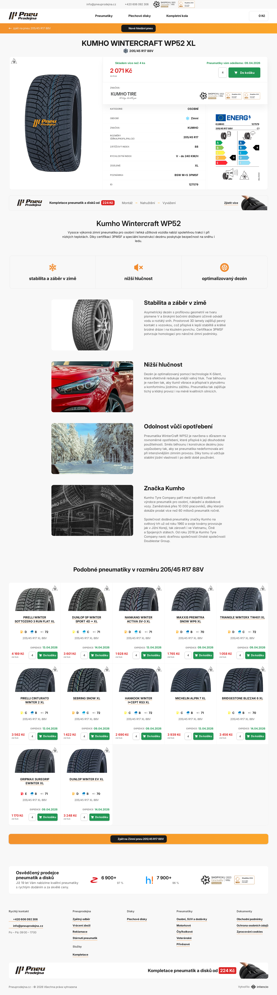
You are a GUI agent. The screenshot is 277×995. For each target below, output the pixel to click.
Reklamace (79, 931)
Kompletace (80, 954)
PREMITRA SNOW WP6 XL (190, 619)
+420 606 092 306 (26, 918)
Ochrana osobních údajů (252, 924)
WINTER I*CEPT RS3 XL (138, 700)
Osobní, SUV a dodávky (191, 918)
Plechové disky (139, 16)
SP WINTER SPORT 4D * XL (86, 619)
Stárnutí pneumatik (85, 937)
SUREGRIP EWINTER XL (34, 780)
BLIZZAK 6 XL (242, 698)
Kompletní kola (178, 16)
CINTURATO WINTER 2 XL (35, 700)
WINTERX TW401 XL (242, 617)
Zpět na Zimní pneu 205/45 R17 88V (139, 838)
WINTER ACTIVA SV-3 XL (138, 619)
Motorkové (183, 924)
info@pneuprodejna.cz (101, 4)
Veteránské (183, 937)
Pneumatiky (103, 16)
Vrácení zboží (81, 924)
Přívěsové (182, 943)
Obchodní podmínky (249, 918)
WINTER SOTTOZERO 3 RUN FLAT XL (35, 619)
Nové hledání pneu (138, 28)
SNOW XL (86, 698)
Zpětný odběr (81, 918)
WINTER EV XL (87, 778)
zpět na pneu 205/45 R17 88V (30, 28)
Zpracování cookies (249, 931)
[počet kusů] (222, 72)
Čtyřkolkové (184, 931)
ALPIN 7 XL (190, 698)
